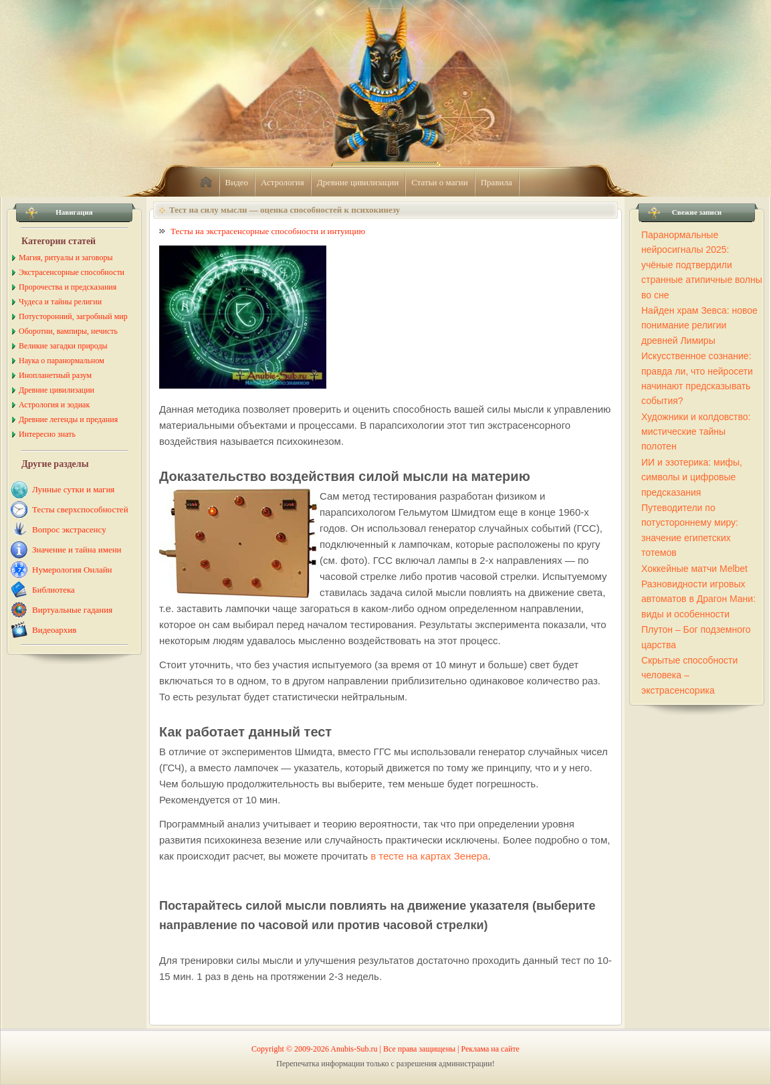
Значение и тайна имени (77, 550)
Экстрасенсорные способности (71, 272)
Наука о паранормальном (61, 360)
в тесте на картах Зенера (428, 856)
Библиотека (53, 590)
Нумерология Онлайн (72, 570)
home (206, 182)
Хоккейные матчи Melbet (694, 568)
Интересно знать (47, 434)
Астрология (282, 182)
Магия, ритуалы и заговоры (65, 257)
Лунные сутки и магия (73, 489)
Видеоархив (54, 630)
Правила (496, 182)
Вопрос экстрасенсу (69, 529)
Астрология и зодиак (54, 404)
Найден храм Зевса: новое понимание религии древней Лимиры (699, 325)
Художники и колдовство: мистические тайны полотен (695, 431)
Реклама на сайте (490, 1049)
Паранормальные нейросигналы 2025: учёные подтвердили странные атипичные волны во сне (701, 264)
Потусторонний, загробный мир (73, 316)
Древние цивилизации (358, 182)
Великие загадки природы (63, 346)
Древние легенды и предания (68, 419)
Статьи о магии (439, 182)
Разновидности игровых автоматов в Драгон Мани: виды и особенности (698, 599)
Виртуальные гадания (72, 610)
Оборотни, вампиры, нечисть (68, 331)
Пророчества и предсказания (67, 287)
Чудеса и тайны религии (60, 301)
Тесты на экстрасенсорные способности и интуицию (268, 231)
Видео (237, 182)
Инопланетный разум (55, 375)
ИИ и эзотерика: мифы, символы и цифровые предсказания (691, 477)
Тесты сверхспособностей (80, 509)
